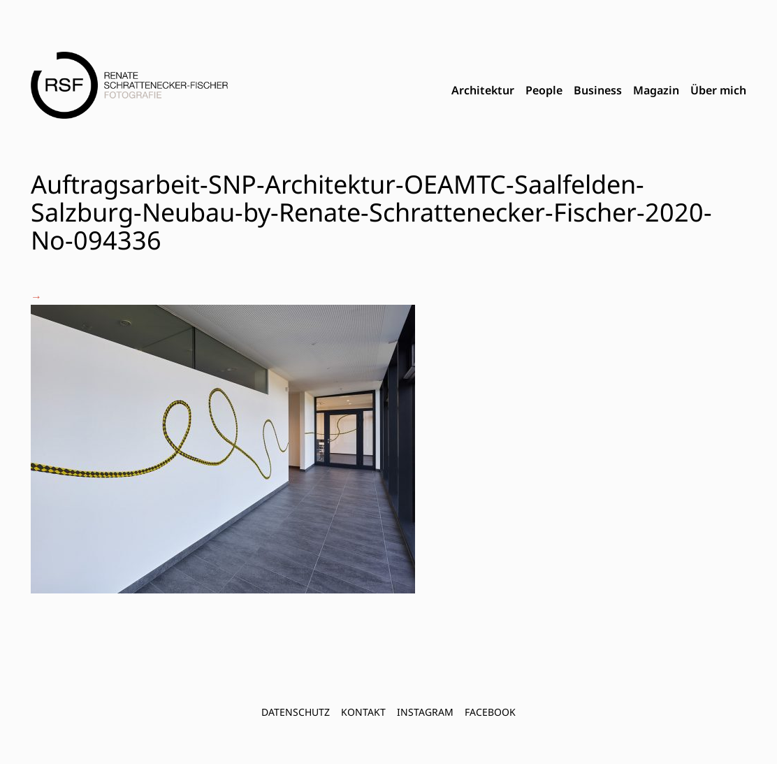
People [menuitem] (543, 90)
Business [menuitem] (598, 90)
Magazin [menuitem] (656, 90)
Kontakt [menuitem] (363, 712)
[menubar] (598, 91)
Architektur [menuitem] (482, 90)
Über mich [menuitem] (718, 90)
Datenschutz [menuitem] (295, 712)
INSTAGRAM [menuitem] (425, 712)
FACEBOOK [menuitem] (490, 712)
